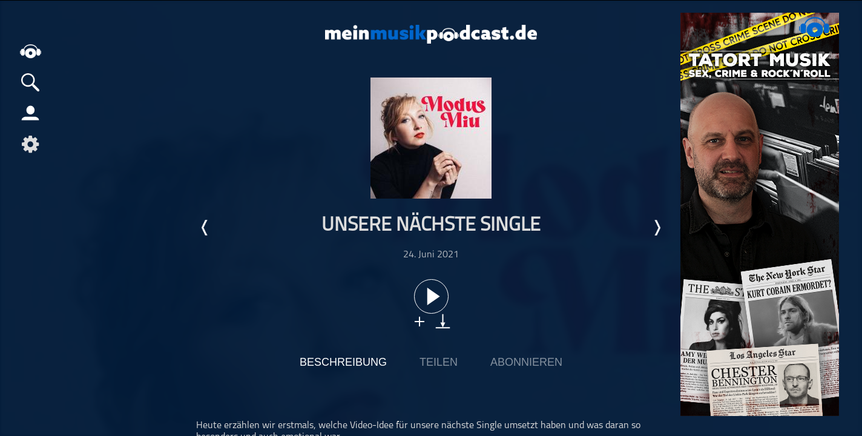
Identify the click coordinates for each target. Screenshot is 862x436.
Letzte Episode (205, 228)
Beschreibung (343, 362)
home (30, 51)
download (442, 321)
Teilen (438, 362)
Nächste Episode (657, 228)
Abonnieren (526, 362)
